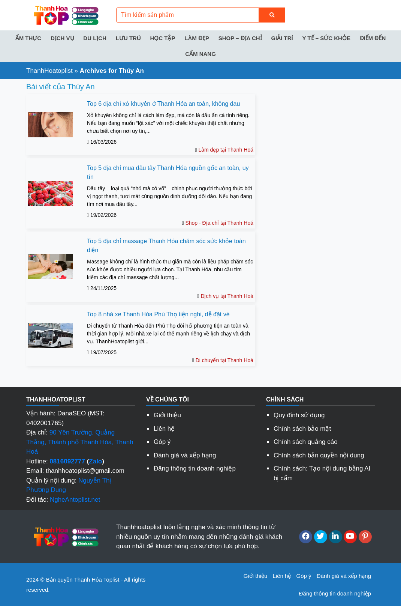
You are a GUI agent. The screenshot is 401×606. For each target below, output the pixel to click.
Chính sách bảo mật (302, 428)
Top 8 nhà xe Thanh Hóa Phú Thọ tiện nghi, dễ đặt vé (158, 314)
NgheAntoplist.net (75, 499)
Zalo (95, 461)
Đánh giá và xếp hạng (185, 455)
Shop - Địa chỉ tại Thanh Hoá (219, 223)
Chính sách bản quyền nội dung (319, 455)
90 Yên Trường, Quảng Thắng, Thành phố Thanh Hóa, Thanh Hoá (79, 442)
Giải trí (282, 38)
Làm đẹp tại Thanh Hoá (225, 150)
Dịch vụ (62, 38)
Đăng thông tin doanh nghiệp (195, 468)
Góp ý (162, 441)
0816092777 (67, 461)
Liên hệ (164, 428)
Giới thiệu (167, 415)
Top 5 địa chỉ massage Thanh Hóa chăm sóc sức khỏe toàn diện (166, 245)
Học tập (162, 38)
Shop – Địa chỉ (240, 38)
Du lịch (94, 38)
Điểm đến (373, 38)
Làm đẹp (196, 38)
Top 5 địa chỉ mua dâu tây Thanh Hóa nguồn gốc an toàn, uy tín (168, 172)
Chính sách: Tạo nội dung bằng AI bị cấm (322, 473)
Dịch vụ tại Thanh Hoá (226, 296)
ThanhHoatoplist (49, 70)
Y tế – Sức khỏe (326, 38)
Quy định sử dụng (299, 415)
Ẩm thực (28, 38)
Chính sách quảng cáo (306, 441)
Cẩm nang (200, 54)
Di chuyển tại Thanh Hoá (224, 360)
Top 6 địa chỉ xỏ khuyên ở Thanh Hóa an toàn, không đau (163, 104)
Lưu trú (128, 38)
